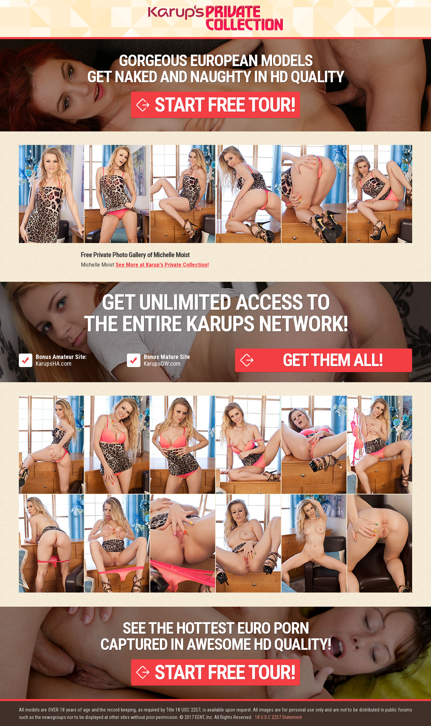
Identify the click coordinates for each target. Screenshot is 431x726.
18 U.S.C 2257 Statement (278, 717)
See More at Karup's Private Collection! (162, 264)
